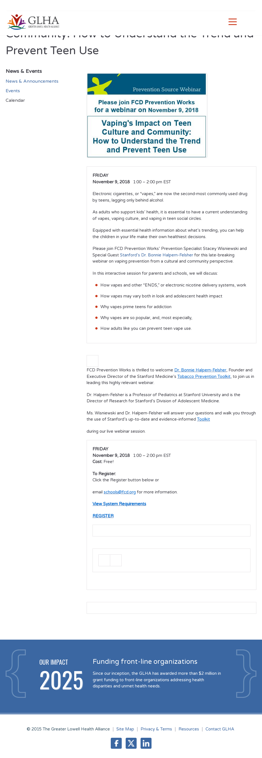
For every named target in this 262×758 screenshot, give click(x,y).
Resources (189, 729)
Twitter (131, 743)
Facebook (116, 743)
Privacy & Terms (156, 729)
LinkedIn (146, 743)
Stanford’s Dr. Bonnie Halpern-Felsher (156, 255)
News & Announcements (32, 81)
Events (13, 91)
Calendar (15, 100)
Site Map (125, 729)
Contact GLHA (219, 729)
